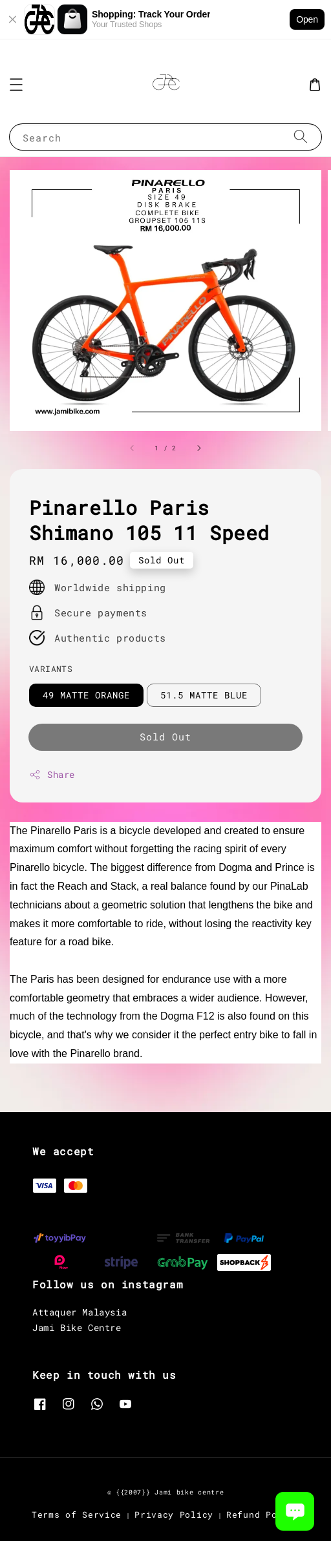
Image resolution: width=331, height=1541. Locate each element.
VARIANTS (50, 669)
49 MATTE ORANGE (86, 695)
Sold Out (165, 736)
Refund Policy (262, 1514)
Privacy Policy (173, 1514)
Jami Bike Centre (77, 1327)
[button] (16, 84)
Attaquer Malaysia (79, 1312)
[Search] (300, 136)
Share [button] (52, 774)
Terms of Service (77, 1514)
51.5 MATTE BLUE (204, 695)
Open (307, 19)
